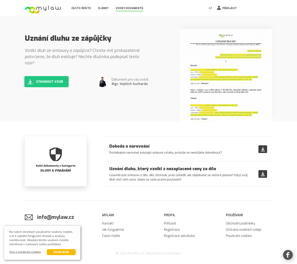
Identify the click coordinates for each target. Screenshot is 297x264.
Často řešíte (81, 8)
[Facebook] (288, 255)
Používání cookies (239, 236)
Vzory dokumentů (129, 8)
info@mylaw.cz (55, 217)
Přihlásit (229, 8)
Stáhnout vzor (49, 82)
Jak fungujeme (113, 229)
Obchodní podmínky (240, 223)
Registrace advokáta (179, 236)
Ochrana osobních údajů (243, 229)
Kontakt (108, 223)
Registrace (172, 229)
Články (103, 8)
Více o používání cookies (25, 252)
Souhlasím (61, 252)
